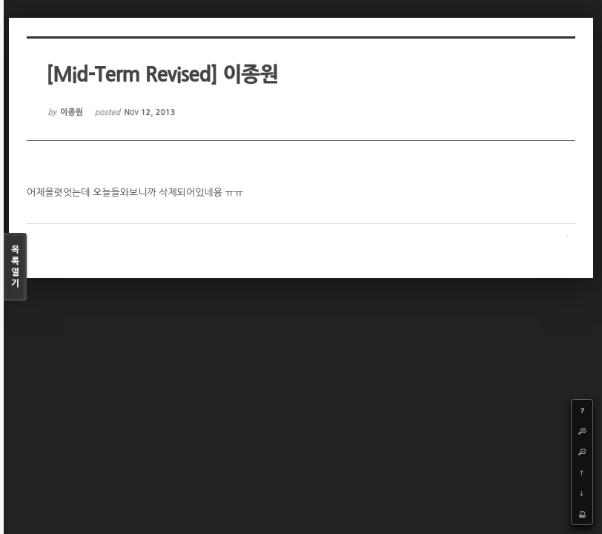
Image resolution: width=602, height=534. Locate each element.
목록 (15, 267)
